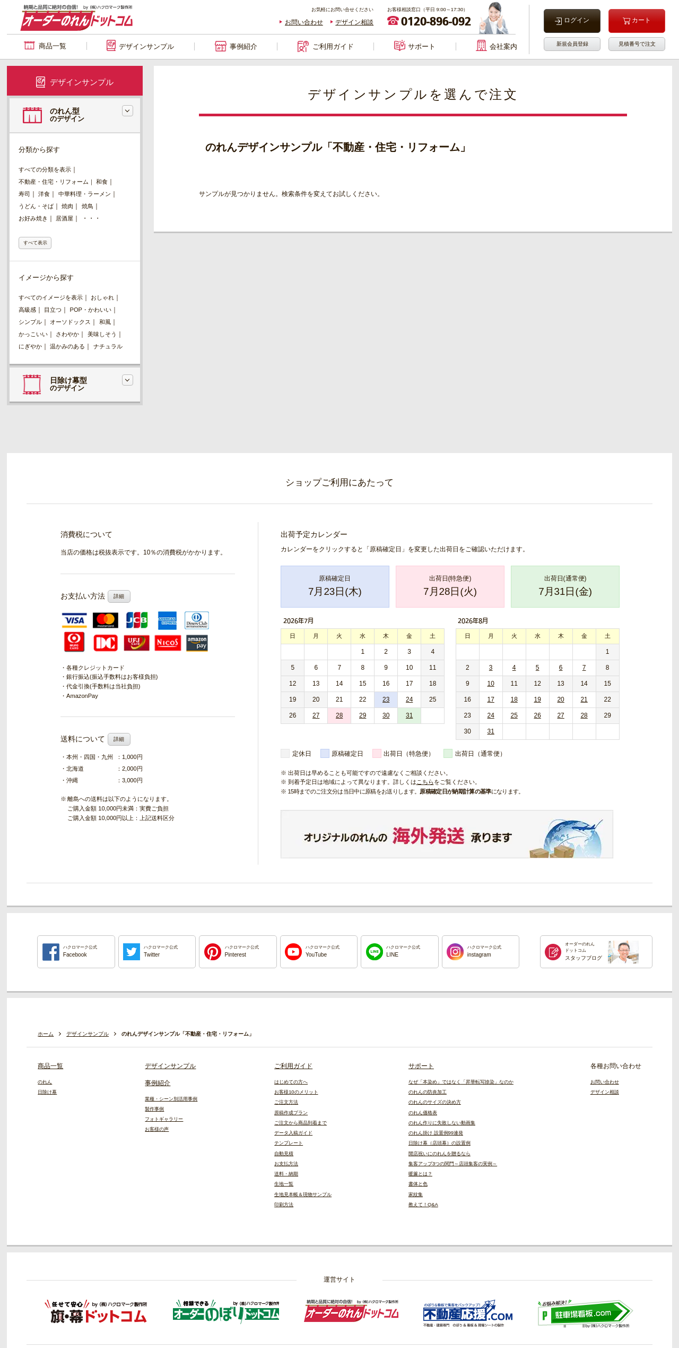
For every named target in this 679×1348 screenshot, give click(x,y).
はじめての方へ (291, 1082)
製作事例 (154, 1109)
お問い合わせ (304, 22)
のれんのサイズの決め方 (434, 1102)
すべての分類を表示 (45, 169)
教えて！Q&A (423, 1204)
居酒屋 (64, 218)
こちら (425, 782)
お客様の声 (157, 1129)
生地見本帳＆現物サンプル (303, 1194)
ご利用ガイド (293, 1066)
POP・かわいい (90, 309)
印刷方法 (283, 1204)
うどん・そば (36, 206)
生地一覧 (283, 1184)
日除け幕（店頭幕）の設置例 (439, 1143)
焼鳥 (87, 206)
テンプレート (288, 1143)
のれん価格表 (422, 1112)
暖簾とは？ (420, 1173)
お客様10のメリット (296, 1092)
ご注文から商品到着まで (300, 1122)
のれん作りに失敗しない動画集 (441, 1122)
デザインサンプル (170, 1066)
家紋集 (415, 1194)
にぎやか (30, 346)
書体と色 (418, 1184)
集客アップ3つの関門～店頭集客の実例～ (452, 1163)
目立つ (53, 309)
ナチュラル (108, 346)
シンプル (30, 322)
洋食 (44, 194)
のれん (45, 1082)
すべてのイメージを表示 (51, 297)
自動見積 (283, 1153)
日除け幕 (47, 1092)
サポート (421, 1066)
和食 (102, 181)
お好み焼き (33, 218)
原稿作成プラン (291, 1112)
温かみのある (67, 346)
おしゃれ (102, 297)
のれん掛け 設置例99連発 (435, 1133)
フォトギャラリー (164, 1119)
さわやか (67, 334)
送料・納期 (286, 1173)
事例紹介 (157, 1083)
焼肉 (67, 206)
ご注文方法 (286, 1102)
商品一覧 (50, 1066)
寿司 (24, 194)
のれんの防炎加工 (427, 1092)
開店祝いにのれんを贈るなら (439, 1153)
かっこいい (33, 334)
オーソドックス (70, 322)
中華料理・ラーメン (84, 194)
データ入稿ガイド (293, 1133)
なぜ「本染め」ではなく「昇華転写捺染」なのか (460, 1082)
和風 (105, 322)
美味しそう (102, 334)
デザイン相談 (354, 22)
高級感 (27, 309)
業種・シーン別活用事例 (171, 1099)
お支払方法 (286, 1163)
